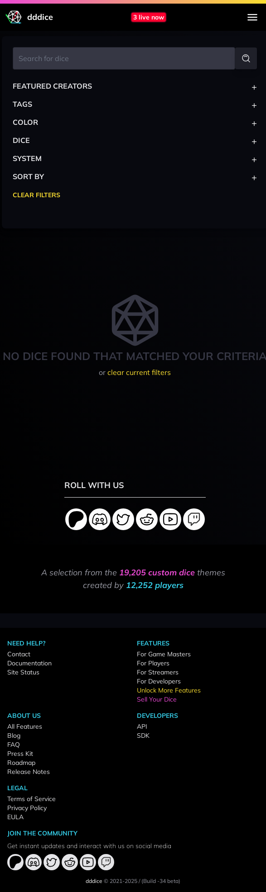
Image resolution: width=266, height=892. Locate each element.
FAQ (13, 744)
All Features (24, 726)
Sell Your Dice (157, 699)
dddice (94, 881)
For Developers (159, 681)
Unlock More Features (169, 690)
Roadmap (21, 763)
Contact (18, 654)
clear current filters (139, 372)
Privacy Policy (27, 808)
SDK (143, 735)
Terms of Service (31, 799)
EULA (15, 817)
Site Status (23, 672)
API (142, 726)
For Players (153, 663)
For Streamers (158, 672)
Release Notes (28, 772)
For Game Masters (164, 654)
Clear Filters (36, 195)
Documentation (29, 663)
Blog (13, 735)
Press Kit (20, 754)
